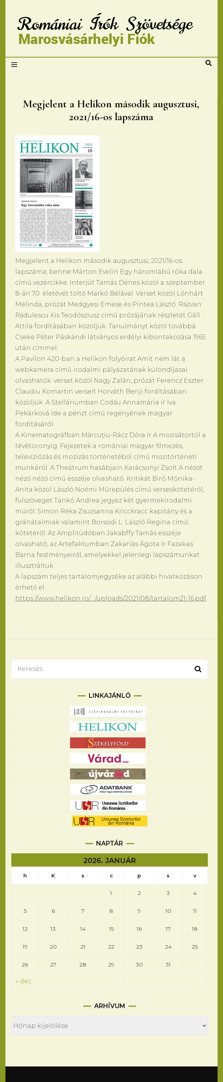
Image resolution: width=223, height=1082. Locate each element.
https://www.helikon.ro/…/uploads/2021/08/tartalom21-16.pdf (110, 598)
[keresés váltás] (208, 63)
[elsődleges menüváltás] (16, 65)
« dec (24, 981)
